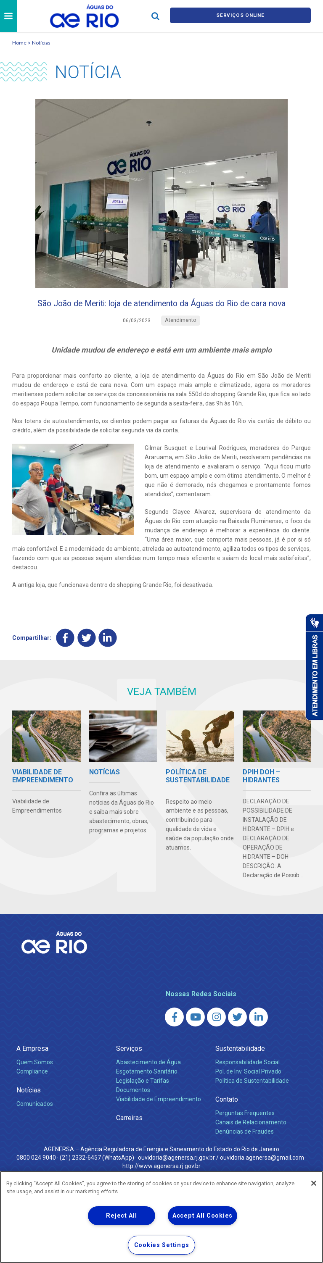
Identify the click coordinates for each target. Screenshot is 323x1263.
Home (19, 42)
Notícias (41, 42)
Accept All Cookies (202, 1215)
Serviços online (240, 16)
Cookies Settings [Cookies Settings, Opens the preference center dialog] (161, 1245)
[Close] (313, 1183)
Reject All (121, 1215)
